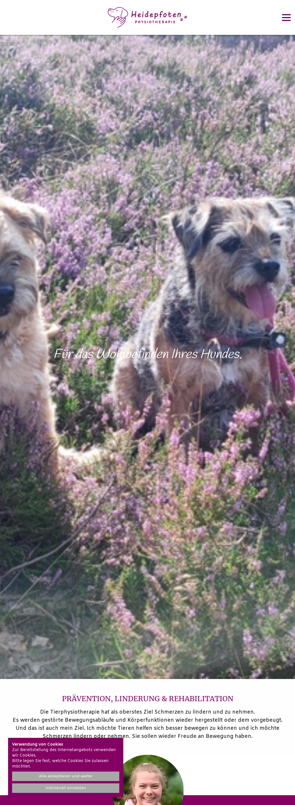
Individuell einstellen (66, 788)
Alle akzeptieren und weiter (66, 776)
